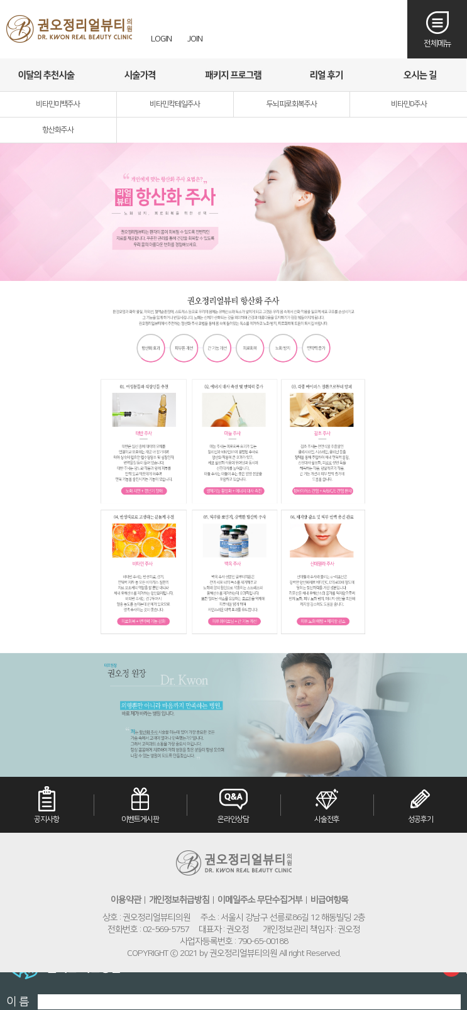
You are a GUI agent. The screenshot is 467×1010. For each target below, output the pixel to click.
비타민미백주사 (58, 104)
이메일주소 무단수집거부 (259, 900)
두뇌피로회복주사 (291, 104)
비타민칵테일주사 (175, 104)
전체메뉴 (437, 43)
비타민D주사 (409, 104)
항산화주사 (58, 130)
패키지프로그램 (233, 74)
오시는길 (419, 74)
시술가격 (139, 74)
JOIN (194, 39)
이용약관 (126, 900)
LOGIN (161, 39)
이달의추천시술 (46, 74)
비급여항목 (329, 900)
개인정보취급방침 (179, 900)
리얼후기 (326, 74)
